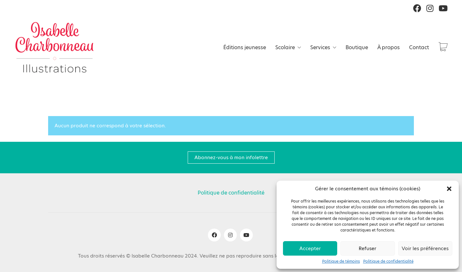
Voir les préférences (425, 248)
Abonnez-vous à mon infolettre (231, 157)
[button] (449, 189)
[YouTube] (246, 235)
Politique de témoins (341, 261)
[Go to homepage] (54, 47)
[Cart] (443, 47)
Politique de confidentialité (388, 261)
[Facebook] (214, 235)
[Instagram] (230, 235)
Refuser (367, 248)
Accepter (310, 248)
